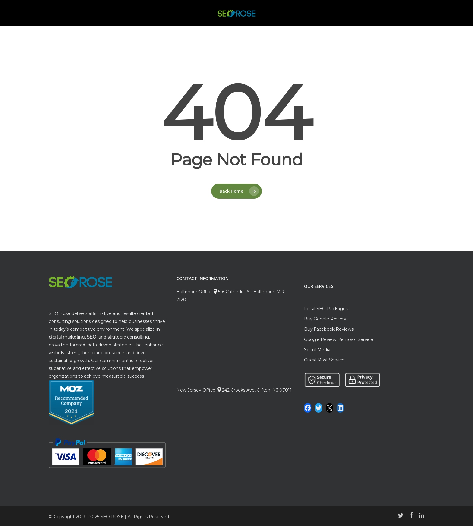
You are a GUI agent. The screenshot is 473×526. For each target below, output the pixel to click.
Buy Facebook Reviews (329, 329)
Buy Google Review (325, 319)
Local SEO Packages (326, 308)
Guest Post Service (324, 360)
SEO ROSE (112, 516)
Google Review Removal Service (338, 339)
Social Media (317, 349)
